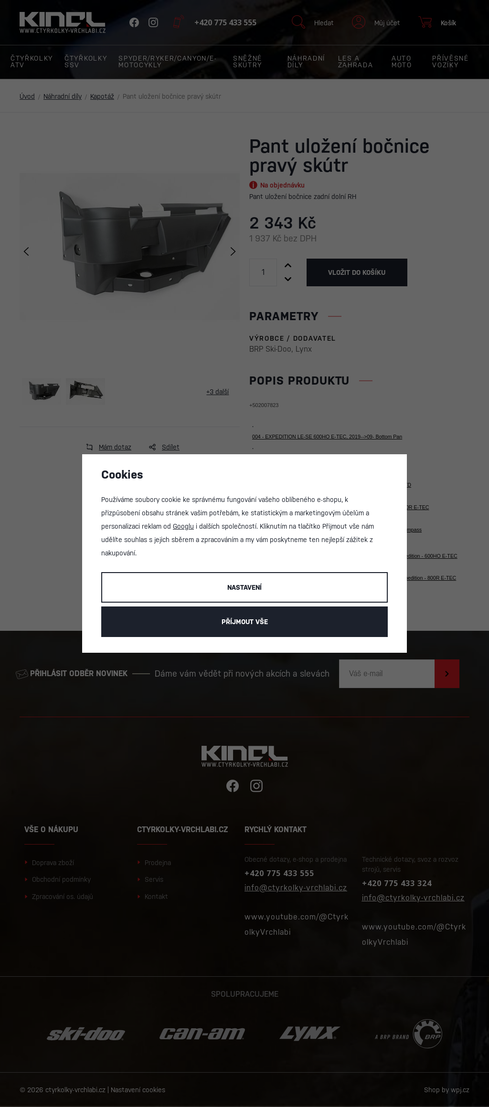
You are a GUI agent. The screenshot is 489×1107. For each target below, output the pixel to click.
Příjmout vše (245, 622)
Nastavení (244, 587)
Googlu (183, 526)
